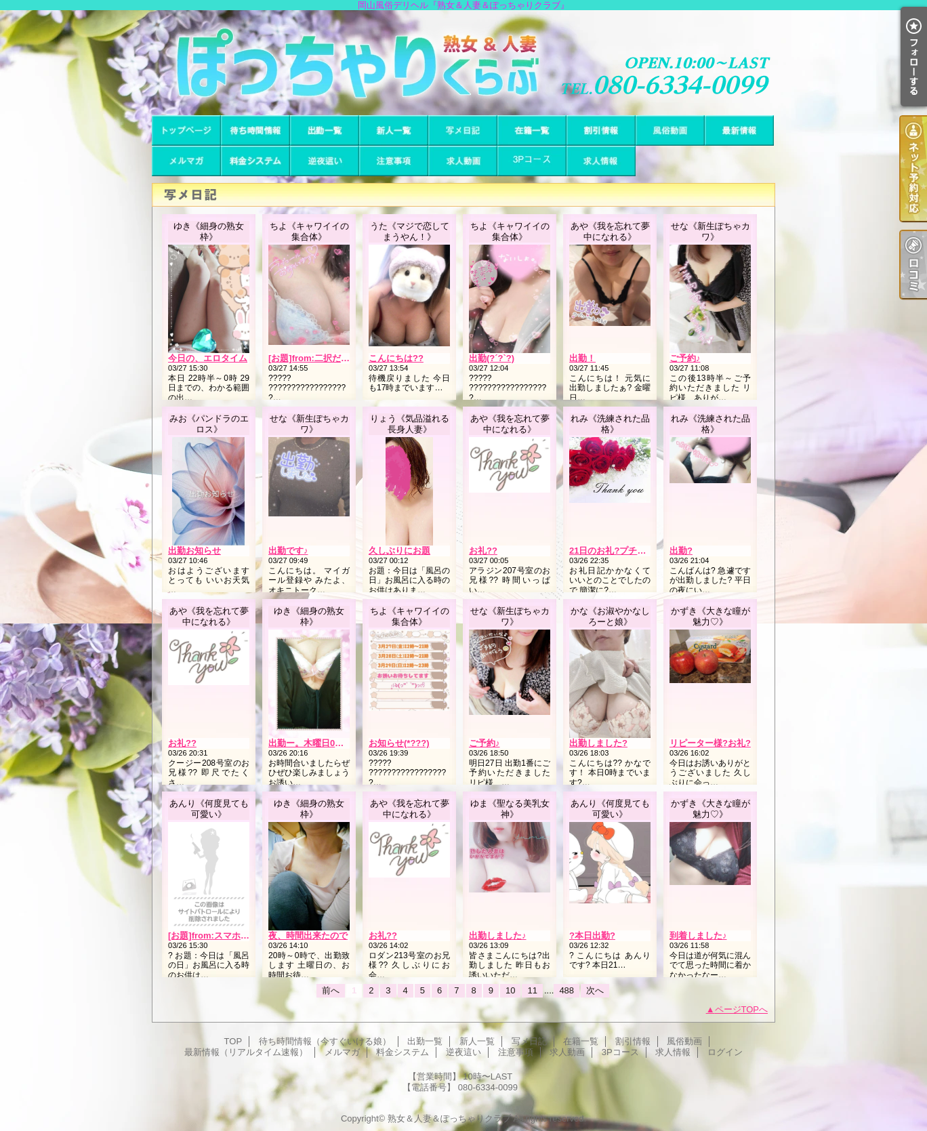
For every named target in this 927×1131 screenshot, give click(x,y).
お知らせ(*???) (399, 743)
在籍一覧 (531, 130)
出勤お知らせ (194, 551)
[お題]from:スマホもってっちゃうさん (244, 935)
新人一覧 (393, 130)
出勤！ (582, 358)
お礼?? (483, 551)
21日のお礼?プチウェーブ (620, 551)
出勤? (681, 551)
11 (532, 990)
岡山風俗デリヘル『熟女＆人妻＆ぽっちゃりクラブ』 (463, 62)
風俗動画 (670, 130)
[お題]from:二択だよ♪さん (319, 358)
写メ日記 (462, 130)
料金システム (255, 161)
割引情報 (601, 130)
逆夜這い (324, 161)
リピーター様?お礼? (710, 743)
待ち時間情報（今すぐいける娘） (255, 130)
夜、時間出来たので (308, 935)
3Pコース (531, 161)
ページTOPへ (741, 1009)
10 (510, 990)
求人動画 (462, 161)
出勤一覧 (324, 130)
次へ (595, 990)
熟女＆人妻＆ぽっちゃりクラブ (449, 1118)
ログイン (725, 1052)
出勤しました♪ (498, 935)
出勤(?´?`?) (491, 358)
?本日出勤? (592, 935)
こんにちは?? (396, 358)
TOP (186, 130)
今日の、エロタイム (207, 358)
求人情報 (601, 161)
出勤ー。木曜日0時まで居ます (328, 743)
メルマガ (186, 161)
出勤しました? (598, 743)
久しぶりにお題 (399, 551)
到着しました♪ (698, 935)
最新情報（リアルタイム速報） (739, 130)
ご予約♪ (685, 358)
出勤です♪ (288, 551)
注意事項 (393, 161)
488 (566, 990)
